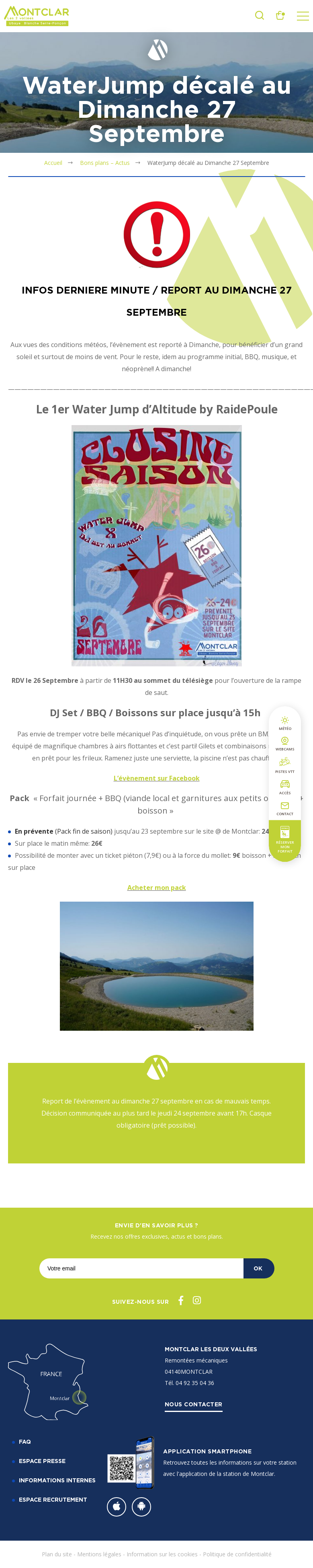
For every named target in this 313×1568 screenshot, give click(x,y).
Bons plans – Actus (105, 162)
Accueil (53, 162)
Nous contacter (194, 1404)
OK (258, 1268)
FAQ (25, 1442)
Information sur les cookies (162, 1554)
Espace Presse (42, 1461)
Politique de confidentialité (237, 1554)
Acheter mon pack (156, 887)
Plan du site (57, 1554)
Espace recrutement (53, 1499)
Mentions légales (99, 1554)
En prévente (34, 831)
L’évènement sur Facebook (157, 778)
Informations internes (57, 1480)
